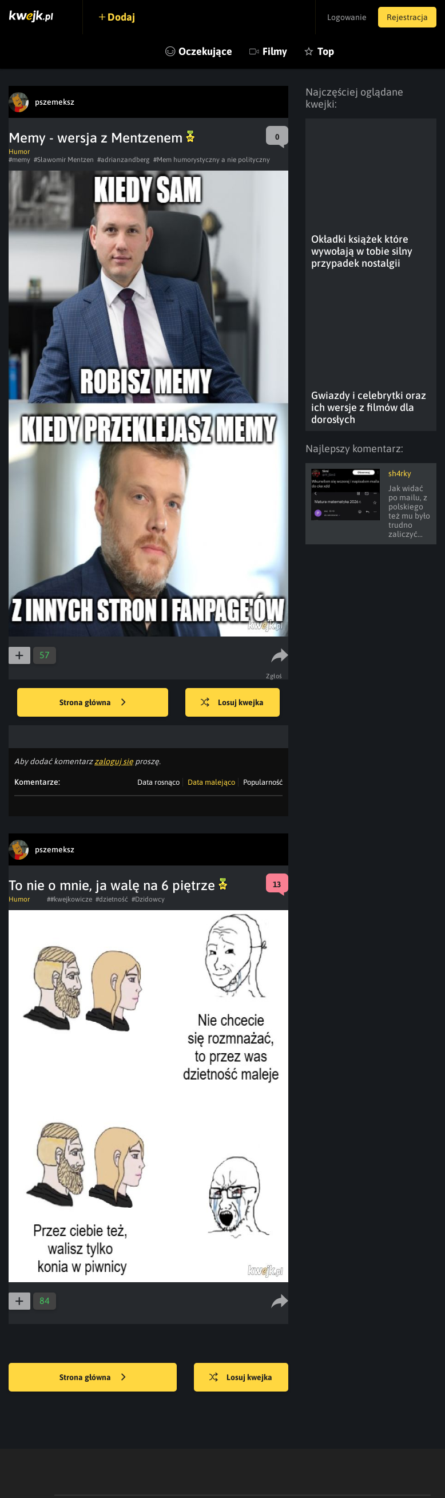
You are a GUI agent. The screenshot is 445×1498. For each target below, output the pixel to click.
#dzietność (112, 899)
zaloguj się (113, 761)
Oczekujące (205, 51)
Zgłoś (274, 676)
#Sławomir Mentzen (64, 160)
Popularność (263, 782)
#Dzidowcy (148, 899)
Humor (19, 152)
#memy (19, 160)
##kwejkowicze (69, 899)
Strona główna (92, 703)
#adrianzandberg (123, 160)
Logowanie (347, 17)
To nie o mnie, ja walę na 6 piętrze (118, 885)
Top (325, 51)
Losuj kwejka (232, 703)
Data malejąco (211, 782)
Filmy (275, 51)
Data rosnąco (158, 782)
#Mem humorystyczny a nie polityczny (211, 160)
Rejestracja (407, 17)
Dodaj (121, 17)
